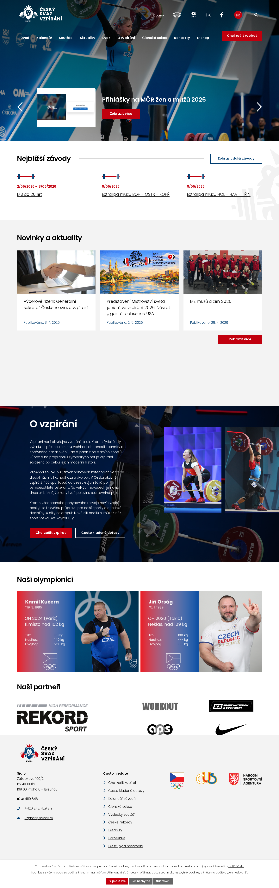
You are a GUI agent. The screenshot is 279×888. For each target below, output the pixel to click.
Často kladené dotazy (101, 533)
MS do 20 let (29, 195)
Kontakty (182, 37)
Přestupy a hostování (125, 848)
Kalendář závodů (122, 801)
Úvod (25, 37)
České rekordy (120, 825)
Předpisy (115, 833)
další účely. (236, 866)
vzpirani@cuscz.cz (39, 820)
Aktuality (87, 37)
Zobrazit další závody (235, 158)
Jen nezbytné (141, 881)
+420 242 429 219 (39, 811)
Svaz (106, 37)
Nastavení (164, 881)
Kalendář (44, 37)
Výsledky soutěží (121, 817)
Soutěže (65, 37)
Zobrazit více (240, 339)
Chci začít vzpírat (241, 37)
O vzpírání (126, 37)
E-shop (203, 37)
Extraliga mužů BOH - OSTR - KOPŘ (136, 195)
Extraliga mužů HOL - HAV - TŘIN (219, 195)
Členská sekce (154, 37)
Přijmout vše (116, 881)
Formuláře (116, 840)
